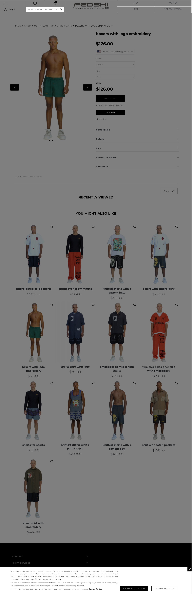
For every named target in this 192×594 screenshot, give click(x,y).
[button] (164, 588)
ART (136, 9)
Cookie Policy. (95, 589)
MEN (136, 3)
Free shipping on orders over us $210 (90, 8)
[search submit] (61, 9)
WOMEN (173, 3)
